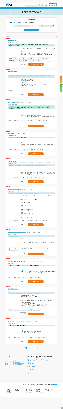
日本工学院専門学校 (12, 70)
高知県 (23, 371)
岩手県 (14, 365)
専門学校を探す (8, 399)
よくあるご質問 (47, 398)
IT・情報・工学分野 (29, 368)
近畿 (5, 370)
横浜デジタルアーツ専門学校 (14, 189)
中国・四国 (6, 371)
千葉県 (17, 366)
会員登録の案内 (38, 399)
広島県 (15, 371)
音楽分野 (33, 377)
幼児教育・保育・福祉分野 (33, 374)
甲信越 (6, 367)
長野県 (14, 367)
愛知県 (12, 368)
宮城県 (15, 365)
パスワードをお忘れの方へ (39, 400)
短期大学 (46, 366)
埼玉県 (15, 366)
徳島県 (18, 371)
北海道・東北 (6, 365)
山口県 (17, 371)
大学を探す (8, 397)
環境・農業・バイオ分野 (29, 380)
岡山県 (14, 371)
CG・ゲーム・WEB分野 (33, 368)
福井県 (14, 369)
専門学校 (46, 367)
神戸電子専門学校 (12, 37)
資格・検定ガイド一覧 (28, 400)
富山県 (10, 369)
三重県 (15, 368)
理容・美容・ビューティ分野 (29, 374)
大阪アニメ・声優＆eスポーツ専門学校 (17, 266)
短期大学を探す (8, 398)
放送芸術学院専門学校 (13, 294)
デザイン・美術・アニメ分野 (29, 377)
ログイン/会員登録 (38, 397)
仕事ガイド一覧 (27, 399)
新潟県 (10, 367)
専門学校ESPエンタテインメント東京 (16, 133)
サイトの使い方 (47, 399)
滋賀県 (10, 370)
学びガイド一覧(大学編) (28, 397)
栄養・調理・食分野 (33, 373)
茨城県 (10, 366)
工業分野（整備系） (33, 367)
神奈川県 (20, 366)
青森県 (12, 365)
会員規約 (37, 398)
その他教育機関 (46, 368)
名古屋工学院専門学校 (13, 161)
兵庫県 (15, 370)
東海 (5, 368)
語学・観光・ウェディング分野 (29, 370)
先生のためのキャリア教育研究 (49, 397)
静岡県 (10, 368)
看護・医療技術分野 (29, 373)
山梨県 (12, 367)
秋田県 (17, 365)
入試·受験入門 (17, 398)
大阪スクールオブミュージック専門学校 (17, 236)
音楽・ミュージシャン (38, 367)
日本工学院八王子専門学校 (14, 101)
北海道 (10, 365)
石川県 (12, 369)
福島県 (20, 365)
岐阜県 (14, 368)
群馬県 (14, 366)
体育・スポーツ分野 (29, 376)
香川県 (20, 371)
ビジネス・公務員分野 (29, 371)
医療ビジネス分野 (33, 371)
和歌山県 (19, 370)
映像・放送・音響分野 (29, 379)
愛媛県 (21, 371)
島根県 (12, 371)
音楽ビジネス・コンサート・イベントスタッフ (42, 367)
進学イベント (16, 397)
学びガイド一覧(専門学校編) (29, 398)
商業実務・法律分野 (33, 370)
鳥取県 (10, 371)
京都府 (12, 370)
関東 (5, 366)
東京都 (18, 366)
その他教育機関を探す (9, 400)
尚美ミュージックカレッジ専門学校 (16, 328)
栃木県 (12, 366)
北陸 (5, 369)
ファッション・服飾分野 (33, 376)
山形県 (18, 365)
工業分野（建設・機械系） (29, 367)
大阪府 (14, 370)
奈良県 (17, 370)
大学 (45, 365)
